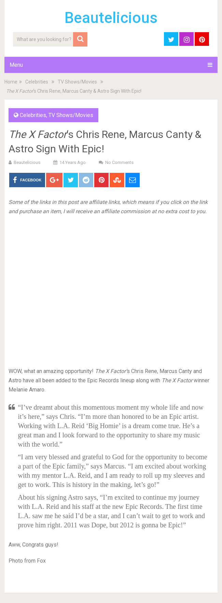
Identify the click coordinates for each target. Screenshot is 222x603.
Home (10, 82)
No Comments (119, 162)
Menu (16, 65)
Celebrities (36, 82)
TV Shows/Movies (77, 82)
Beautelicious (111, 18)
